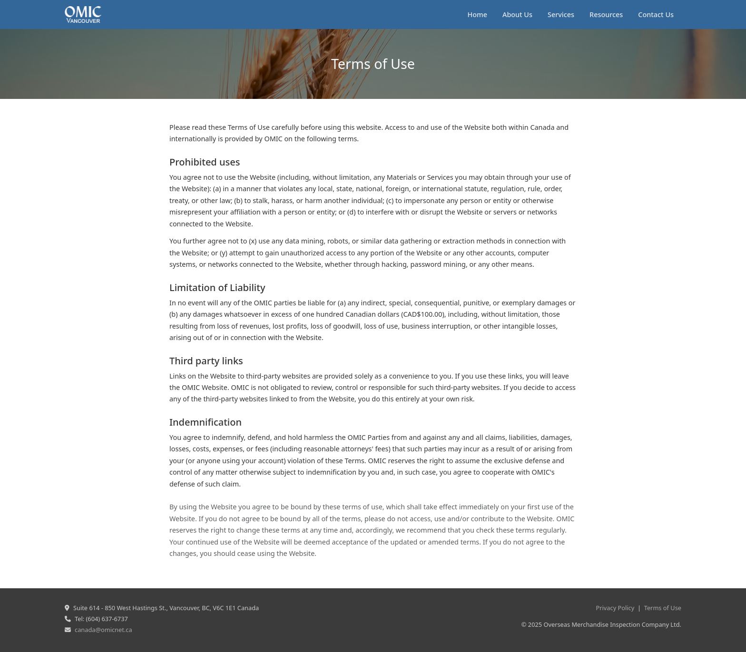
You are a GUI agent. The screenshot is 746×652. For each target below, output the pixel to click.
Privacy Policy (615, 607)
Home (477, 14)
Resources (606, 14)
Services (561, 14)
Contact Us (656, 14)
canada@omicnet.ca (103, 629)
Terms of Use (662, 607)
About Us (517, 14)
